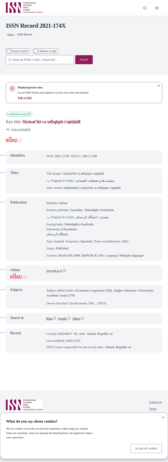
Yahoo (77, 319)
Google (63, 319)
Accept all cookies (145, 448)
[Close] (163, 417)
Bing (49, 319)
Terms (152, 410)
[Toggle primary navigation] (156, 8)
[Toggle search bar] (144, 8)
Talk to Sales (25, 97)
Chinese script (47, 51)
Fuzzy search (19, 51)
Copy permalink (19, 129)
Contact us (155, 402)
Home (10, 34)
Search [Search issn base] (83, 60)
